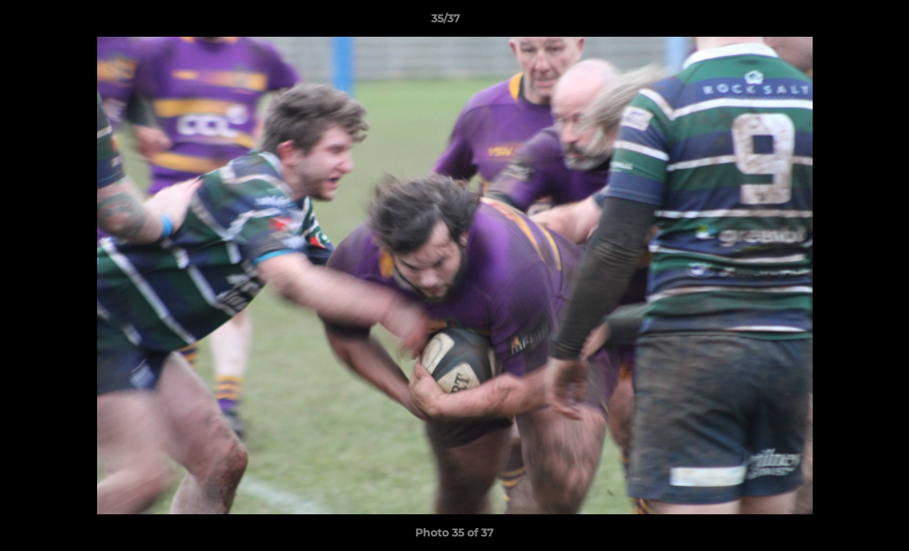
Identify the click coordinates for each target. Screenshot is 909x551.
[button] (845, 22)
